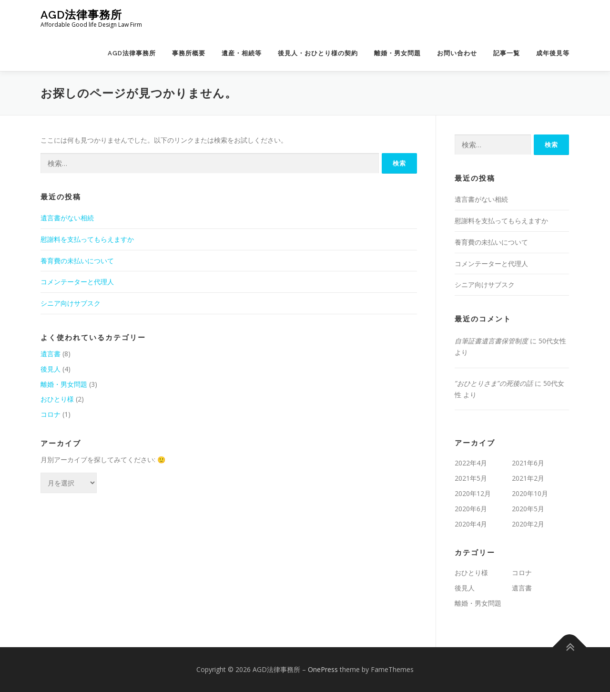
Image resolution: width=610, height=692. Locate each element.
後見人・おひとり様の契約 (318, 53)
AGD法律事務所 (81, 14)
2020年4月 (471, 523)
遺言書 (51, 353)
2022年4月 (471, 462)
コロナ (51, 414)
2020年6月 (471, 508)
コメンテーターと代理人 (77, 281)
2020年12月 (473, 493)
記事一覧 (506, 53)
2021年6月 (528, 462)
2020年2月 (528, 523)
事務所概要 (188, 53)
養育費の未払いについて (77, 260)
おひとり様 (57, 398)
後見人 (51, 368)
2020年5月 (528, 508)
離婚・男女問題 (397, 53)
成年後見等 (552, 53)
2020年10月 (530, 493)
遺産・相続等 (242, 53)
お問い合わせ (457, 53)
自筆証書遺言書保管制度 (491, 340)
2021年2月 (528, 478)
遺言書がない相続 (67, 217)
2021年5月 (471, 478)
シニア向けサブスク (71, 303)
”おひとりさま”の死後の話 (494, 383)
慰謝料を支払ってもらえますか (87, 239)
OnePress (323, 669)
